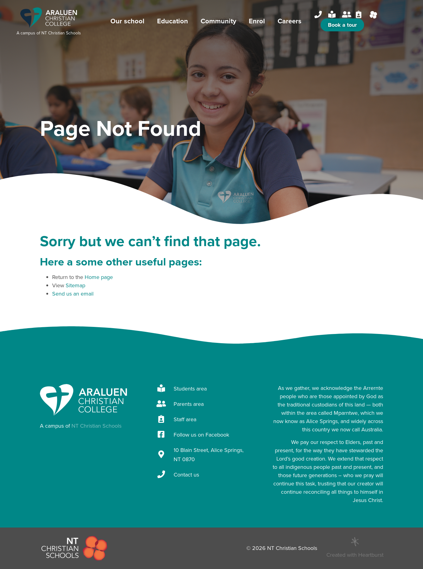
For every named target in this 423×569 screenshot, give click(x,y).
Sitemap (75, 285)
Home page (99, 277)
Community (220, 21)
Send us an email (73, 294)
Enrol (258, 21)
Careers (290, 21)
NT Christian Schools (61, 33)
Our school (129, 21)
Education (174, 21)
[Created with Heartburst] (355, 541)
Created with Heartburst (354, 555)
